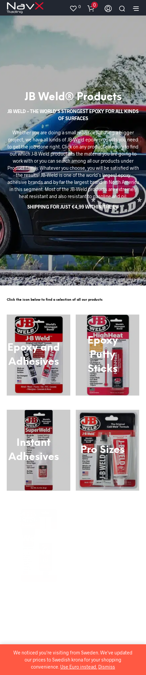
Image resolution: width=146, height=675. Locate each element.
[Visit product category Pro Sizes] (108, 450)
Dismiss (106, 667)
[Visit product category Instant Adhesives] (38, 450)
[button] (75, 6)
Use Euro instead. (78, 667)
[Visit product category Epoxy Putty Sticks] (107, 355)
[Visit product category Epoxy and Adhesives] (38, 355)
